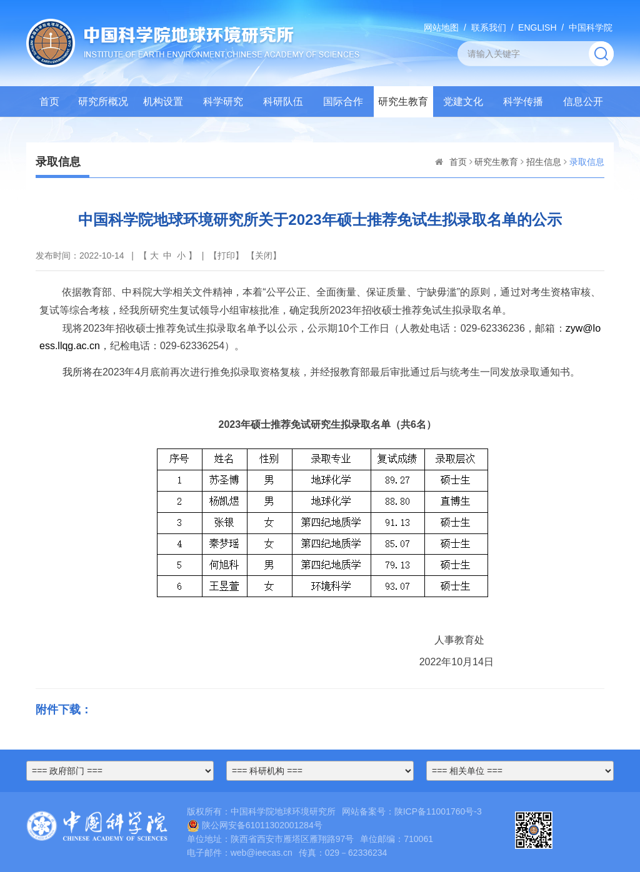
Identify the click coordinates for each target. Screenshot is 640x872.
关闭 (263, 255)
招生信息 (543, 162)
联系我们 (488, 27)
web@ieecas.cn (261, 853)
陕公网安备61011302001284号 (254, 825)
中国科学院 (590, 27)
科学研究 (223, 101)
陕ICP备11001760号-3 (438, 811)
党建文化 (463, 101)
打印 (226, 255)
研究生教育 (403, 101)
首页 (49, 101)
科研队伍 (283, 101)
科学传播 (523, 101)
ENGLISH (537, 27)
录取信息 (586, 162)
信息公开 (583, 101)
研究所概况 (103, 101)
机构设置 (163, 101)
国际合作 (343, 101)
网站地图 (441, 27)
